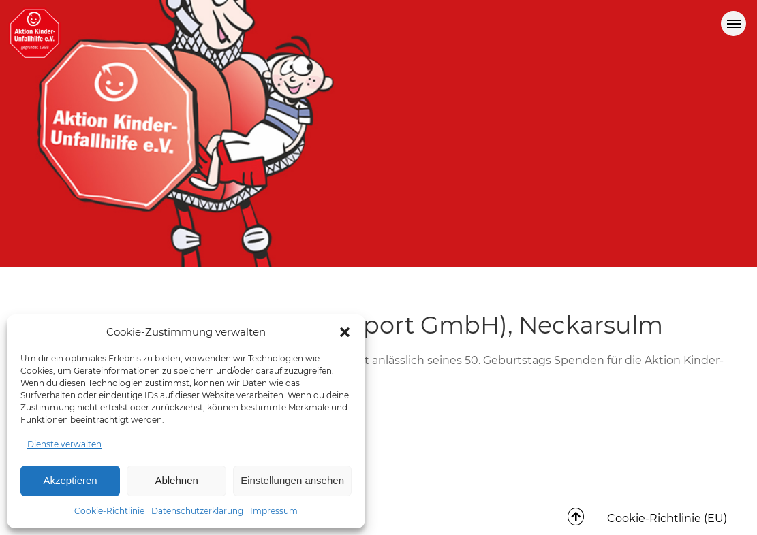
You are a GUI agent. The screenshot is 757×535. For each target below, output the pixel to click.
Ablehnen (176, 480)
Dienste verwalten (64, 444)
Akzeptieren (70, 480)
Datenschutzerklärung (197, 511)
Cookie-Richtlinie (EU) (667, 518)
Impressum (274, 511)
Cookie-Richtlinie (109, 511)
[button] (345, 332)
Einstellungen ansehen (292, 480)
